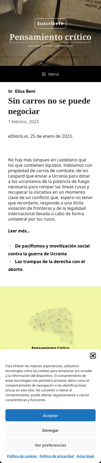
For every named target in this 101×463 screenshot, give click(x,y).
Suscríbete (50, 23)
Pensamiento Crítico (50, 348)
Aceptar (50, 415)
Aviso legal (85, 456)
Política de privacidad (57, 456)
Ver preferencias (50, 445)
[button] (93, 355)
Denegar (50, 430)
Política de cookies (22, 456)
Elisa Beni (25, 91)
